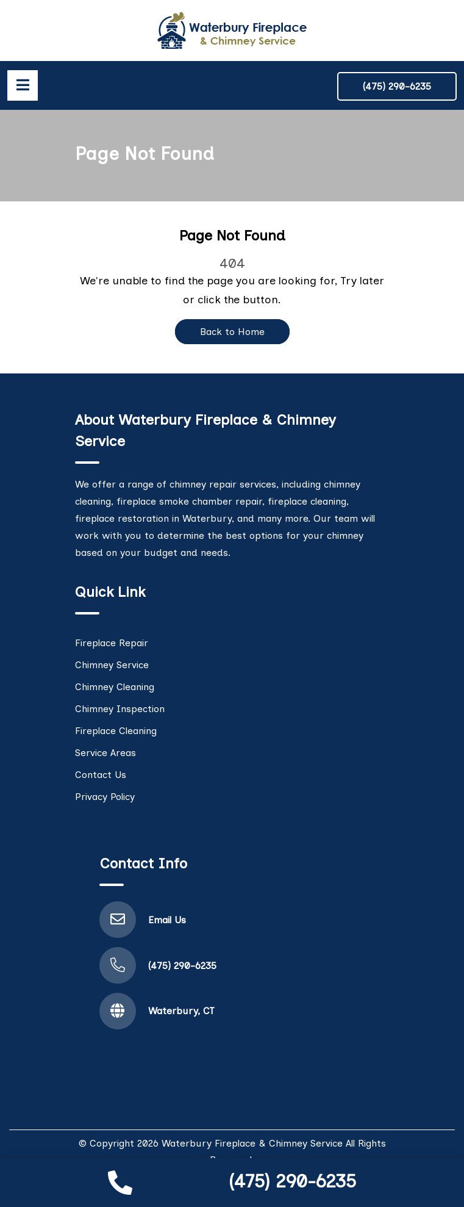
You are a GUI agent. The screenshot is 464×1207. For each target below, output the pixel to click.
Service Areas (105, 752)
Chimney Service (112, 665)
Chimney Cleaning (114, 687)
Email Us (167, 920)
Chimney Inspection (120, 709)
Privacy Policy (105, 796)
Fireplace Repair (111, 643)
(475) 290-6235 (292, 1181)
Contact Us (100, 774)
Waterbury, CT (181, 1011)
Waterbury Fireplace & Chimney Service (252, 1143)
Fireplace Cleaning (116, 731)
